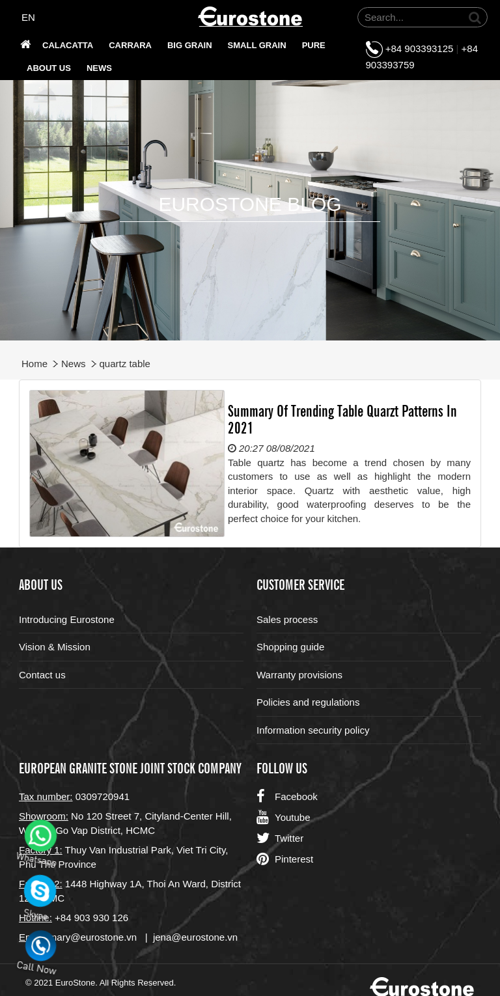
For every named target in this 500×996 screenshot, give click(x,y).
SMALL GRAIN (257, 45)
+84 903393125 (419, 48)
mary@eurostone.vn (93, 937)
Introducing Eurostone (67, 619)
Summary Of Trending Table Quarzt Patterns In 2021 (342, 418)
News (99, 68)
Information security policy (313, 730)
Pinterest (285, 859)
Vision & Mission (54, 646)
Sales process (287, 619)
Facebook (287, 797)
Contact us (42, 674)
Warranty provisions (299, 674)
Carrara (130, 45)
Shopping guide (290, 646)
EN (28, 17)
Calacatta (67, 45)
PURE (314, 45)
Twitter (280, 838)
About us (49, 68)
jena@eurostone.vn (195, 937)
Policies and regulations (308, 702)
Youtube (284, 817)
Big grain (189, 45)
